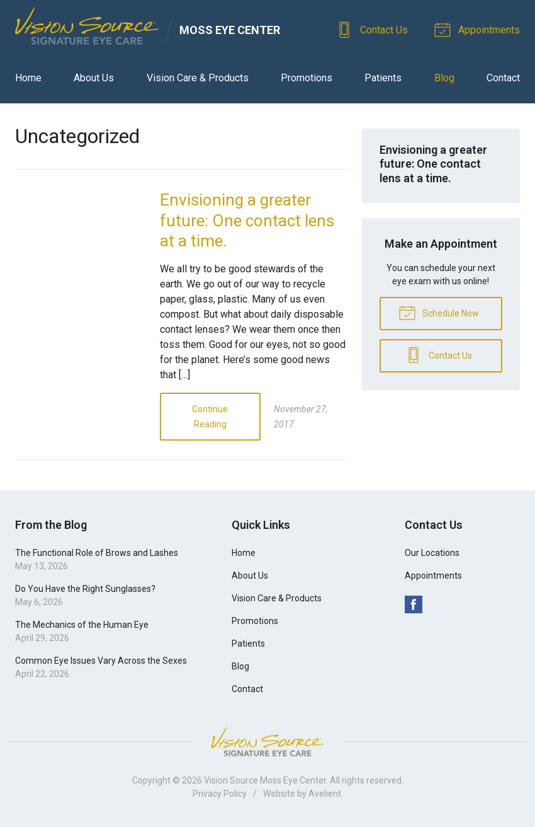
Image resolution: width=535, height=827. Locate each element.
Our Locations (432, 553)
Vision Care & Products (198, 78)
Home (28, 78)
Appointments (479, 29)
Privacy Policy (220, 794)
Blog (444, 78)
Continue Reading (210, 416)
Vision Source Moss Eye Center (265, 780)
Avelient (324, 794)
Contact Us (374, 29)
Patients (383, 78)
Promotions (306, 78)
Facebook (413, 604)
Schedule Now (438, 312)
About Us (94, 78)
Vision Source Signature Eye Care (267, 741)
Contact (503, 78)
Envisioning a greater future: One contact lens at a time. (247, 220)
